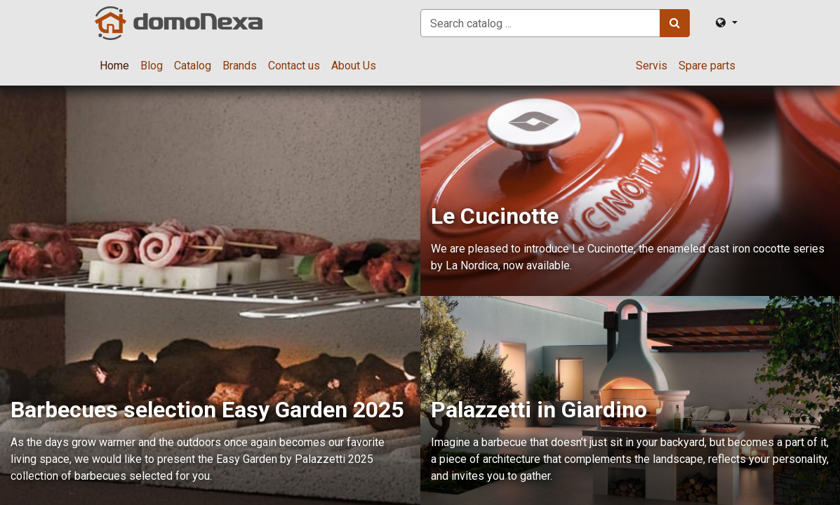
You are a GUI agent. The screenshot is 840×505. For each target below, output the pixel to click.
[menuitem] (114, 66)
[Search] (675, 23)
